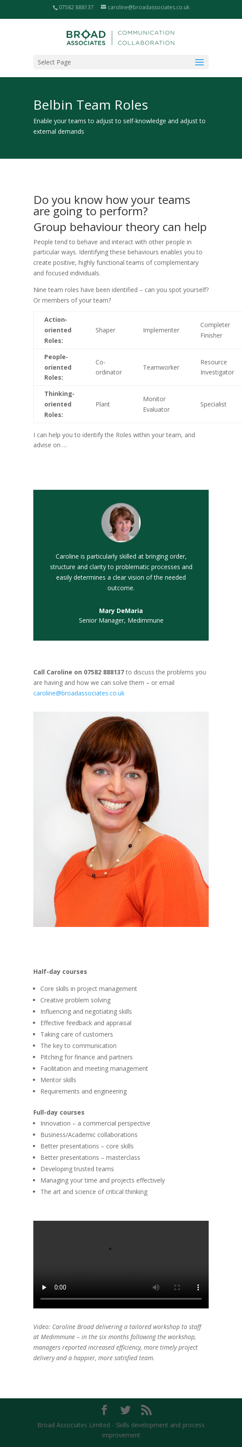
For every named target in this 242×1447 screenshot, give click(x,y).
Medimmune (146, 620)
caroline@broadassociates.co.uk (79, 693)
